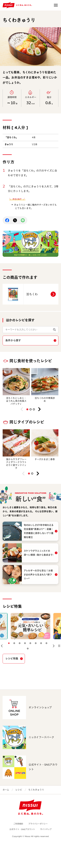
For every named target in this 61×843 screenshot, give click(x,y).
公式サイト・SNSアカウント (22, 829)
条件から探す (13, 340)
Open (56, 5)
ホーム (6, 789)
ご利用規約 (18, 824)
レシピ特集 (11, 658)
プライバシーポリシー (38, 824)
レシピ (18, 789)
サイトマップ (46, 829)
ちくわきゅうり (36, 789)
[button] (27, 409)
